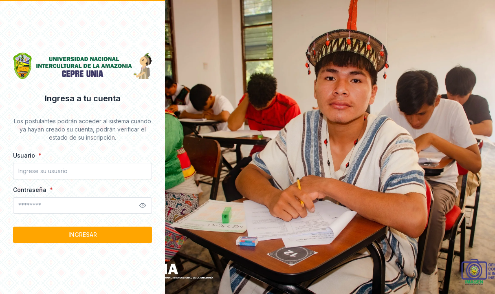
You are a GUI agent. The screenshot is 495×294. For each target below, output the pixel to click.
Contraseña (30, 189)
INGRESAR (82, 234)
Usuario (25, 155)
